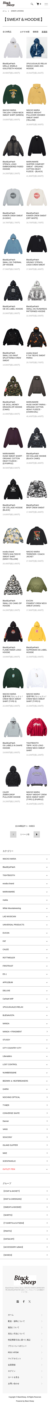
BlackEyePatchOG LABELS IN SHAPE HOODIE (12, 745)
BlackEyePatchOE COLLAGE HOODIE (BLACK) (13, 507)
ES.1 (5, 974)
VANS (5, 1129)
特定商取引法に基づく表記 (19, 1340)
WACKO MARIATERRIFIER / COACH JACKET (35, 554)
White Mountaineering (12, 908)
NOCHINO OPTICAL (11, 1097)
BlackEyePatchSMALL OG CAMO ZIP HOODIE (12, 603)
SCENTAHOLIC (9, 1161)
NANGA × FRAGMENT (12, 1032)
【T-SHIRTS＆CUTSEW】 (14, 1223)
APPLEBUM (8, 982)
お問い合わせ (13, 1383)
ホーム (5, 11)
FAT (4, 941)
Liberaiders (7, 1056)
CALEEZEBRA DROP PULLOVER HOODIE (12, 794)
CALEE (6, 949)
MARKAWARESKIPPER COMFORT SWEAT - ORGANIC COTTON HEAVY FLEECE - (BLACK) (35, 167)
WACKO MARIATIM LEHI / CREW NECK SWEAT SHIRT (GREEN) (13, 112)
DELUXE (6, 990)
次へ (37, 834)
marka (5, 900)
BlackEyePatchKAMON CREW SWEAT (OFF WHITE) (36, 215)
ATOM (16, 1352)
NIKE (5, 1153)
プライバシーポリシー (17, 1346)
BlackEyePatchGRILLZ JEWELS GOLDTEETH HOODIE (12, 66)
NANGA (6, 1023)
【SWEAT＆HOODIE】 (17, 11)
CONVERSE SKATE (11, 1113)
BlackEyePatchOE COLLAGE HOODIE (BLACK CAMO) (36, 456)
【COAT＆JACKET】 (12, 1191)
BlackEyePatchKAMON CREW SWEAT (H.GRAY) (13, 215)
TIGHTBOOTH (9, 875)
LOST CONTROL (10, 1064)
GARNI (6, 1089)
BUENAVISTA (8, 1015)
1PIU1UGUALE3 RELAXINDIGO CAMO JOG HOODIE (36, 66)
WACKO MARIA (9, 859)
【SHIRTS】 (8, 1215)
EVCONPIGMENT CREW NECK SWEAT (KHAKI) (36, 603)
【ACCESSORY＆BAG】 (13, 1247)
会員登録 (11, 1365)
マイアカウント (14, 1358)
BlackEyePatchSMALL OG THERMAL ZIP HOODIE (12, 262)
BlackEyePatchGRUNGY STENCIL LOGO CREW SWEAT (35, 262)
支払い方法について (16, 1334)
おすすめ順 (24, 32)
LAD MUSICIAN (9, 916)
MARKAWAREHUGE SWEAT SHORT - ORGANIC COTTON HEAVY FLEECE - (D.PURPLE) (13, 458)
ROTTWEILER (9, 958)
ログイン (11, 1371)
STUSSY (6, 1040)
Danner (6, 1121)
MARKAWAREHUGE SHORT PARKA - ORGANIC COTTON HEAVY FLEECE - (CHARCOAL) (36, 407)
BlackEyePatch (9, 867)
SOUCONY (7, 1137)
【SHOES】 (8, 1255)
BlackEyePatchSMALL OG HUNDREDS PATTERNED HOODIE (36, 308)
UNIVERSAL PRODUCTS (13, 925)
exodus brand (8, 883)
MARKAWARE (9, 892)
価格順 (35, 32)
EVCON (6, 933)
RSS (10, 1352)
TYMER (6, 1105)
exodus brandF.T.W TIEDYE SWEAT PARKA (35, 355)
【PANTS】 (8, 1231)
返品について (13, 1327)
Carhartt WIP (8, 999)
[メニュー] (46, 4)
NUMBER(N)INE (9, 1073)
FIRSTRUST (8, 966)
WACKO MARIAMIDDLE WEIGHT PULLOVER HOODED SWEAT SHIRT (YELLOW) (35, 115)
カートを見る (13, 1377)
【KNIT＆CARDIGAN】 (12, 1199)
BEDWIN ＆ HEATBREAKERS (15, 1081)
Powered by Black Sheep (25, 1401)
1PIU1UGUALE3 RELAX (13, 1007)
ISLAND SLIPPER (10, 1145)
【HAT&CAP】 (9, 1239)
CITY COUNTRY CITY (12, 1048)
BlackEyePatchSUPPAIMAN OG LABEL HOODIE (36, 649)
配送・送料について (16, 1321)
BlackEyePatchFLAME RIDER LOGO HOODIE (12, 649)
